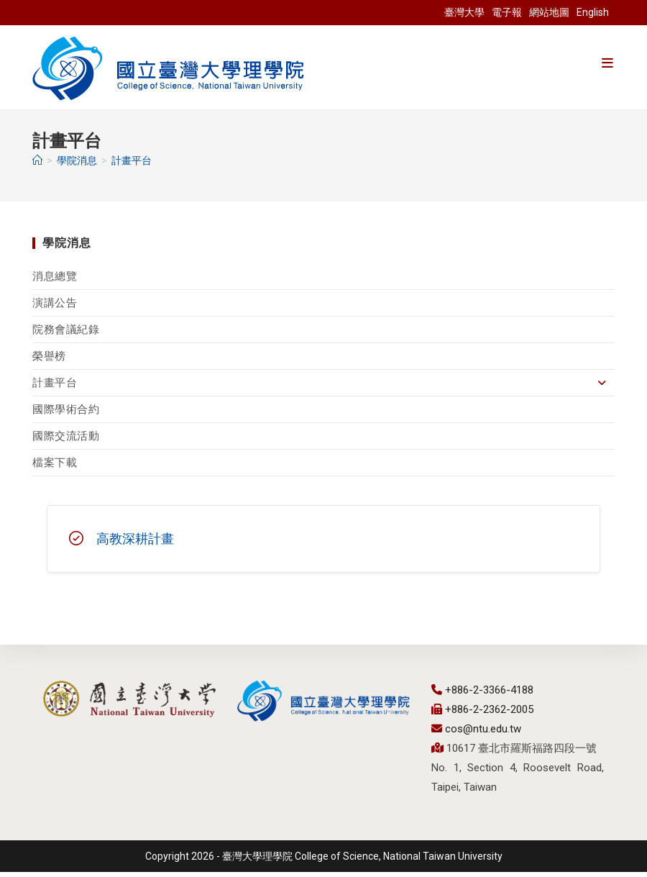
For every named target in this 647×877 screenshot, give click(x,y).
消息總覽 (54, 281)
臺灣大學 (464, 12)
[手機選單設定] (607, 63)
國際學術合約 (66, 414)
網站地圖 (549, 12)
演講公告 (54, 307)
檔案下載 (54, 467)
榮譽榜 (49, 361)
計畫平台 (131, 165)
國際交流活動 (66, 441)
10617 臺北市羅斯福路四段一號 (520, 753)
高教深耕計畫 (135, 543)
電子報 (507, 12)
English (593, 12)
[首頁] (37, 165)
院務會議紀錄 (66, 334)
